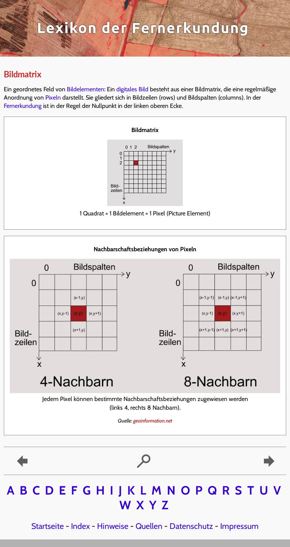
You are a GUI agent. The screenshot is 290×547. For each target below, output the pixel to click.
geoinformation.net (152, 421)
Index (80, 526)
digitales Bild (132, 89)
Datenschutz (191, 526)
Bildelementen (85, 89)
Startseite (47, 526)
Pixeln (53, 97)
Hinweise (112, 526)
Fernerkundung (23, 105)
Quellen (149, 526)
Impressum (239, 526)
